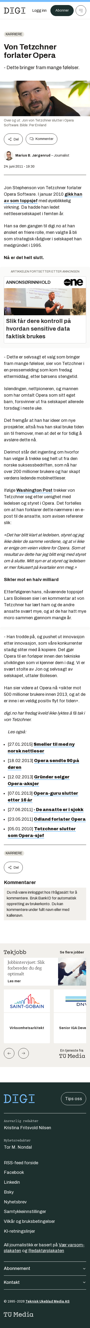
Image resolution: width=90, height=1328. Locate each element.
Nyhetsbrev (15, 1202)
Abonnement (45, 1268)
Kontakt (45, 1282)
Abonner (62, 10)
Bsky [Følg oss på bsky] (9, 1192)
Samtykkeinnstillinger (25, 1211)
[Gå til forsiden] (14, 10)
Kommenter (41, 139)
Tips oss (73, 1098)
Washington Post (34, 490)
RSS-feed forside (21, 1162)
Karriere (14, 34)
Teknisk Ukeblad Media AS (47, 1301)
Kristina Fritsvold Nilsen (27, 1127)
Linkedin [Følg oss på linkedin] (12, 1182)
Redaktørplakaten (46, 1250)
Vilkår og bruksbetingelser (29, 1221)
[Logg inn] (39, 10)
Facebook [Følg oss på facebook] (14, 1172)
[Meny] (81, 10)
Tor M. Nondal (18, 1147)
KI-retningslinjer (19, 1231)
